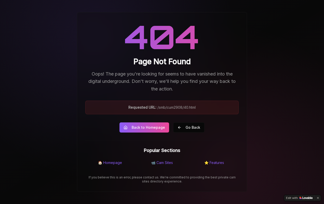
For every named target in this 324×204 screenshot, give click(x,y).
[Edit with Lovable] (299, 198)
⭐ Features (214, 162)
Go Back (188, 127)
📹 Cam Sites (162, 162)
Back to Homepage (144, 127)
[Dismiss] (318, 198)
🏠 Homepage (110, 162)
